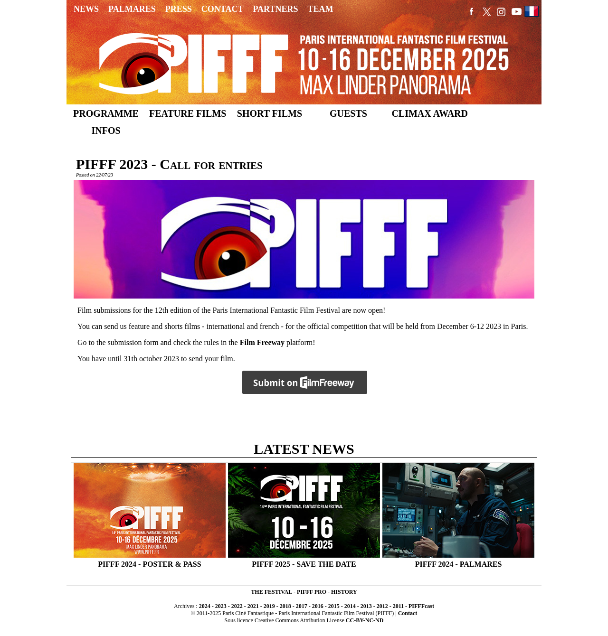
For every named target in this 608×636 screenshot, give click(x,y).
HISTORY (344, 592)
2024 (204, 606)
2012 (382, 606)
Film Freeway (262, 342)
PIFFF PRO (311, 592)
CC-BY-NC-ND (365, 620)
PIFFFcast (421, 606)
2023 (221, 606)
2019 (269, 606)
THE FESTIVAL (271, 592)
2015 (334, 606)
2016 (317, 606)
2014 (350, 606)
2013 (366, 606)
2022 (237, 606)
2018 (285, 606)
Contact (408, 613)
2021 (253, 606)
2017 (301, 606)
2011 (398, 606)
